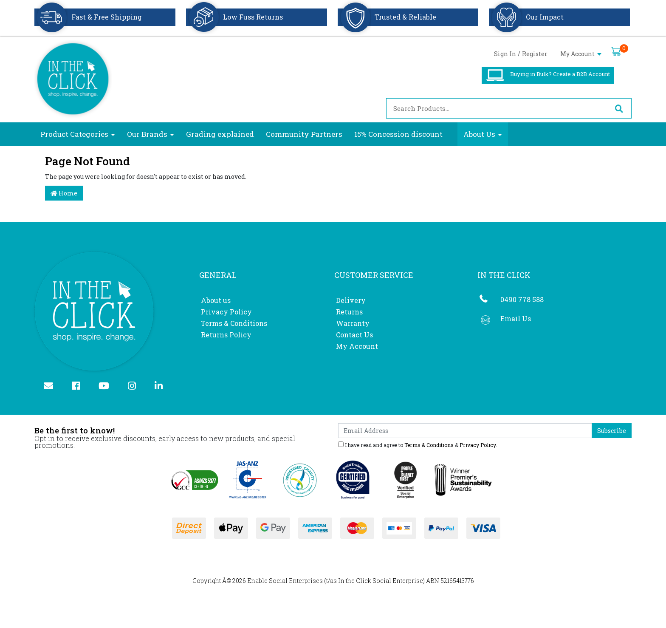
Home (64, 193)
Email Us (515, 318)
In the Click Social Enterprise (380, 581)
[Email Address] (465, 430)
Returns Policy (226, 334)
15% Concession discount (398, 134)
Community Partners (304, 134)
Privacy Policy (226, 311)
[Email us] (52, 386)
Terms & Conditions (234, 323)
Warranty (353, 323)
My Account (580, 54)
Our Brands (147, 134)
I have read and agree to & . (417, 444)
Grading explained (220, 134)
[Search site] (619, 108)
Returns (349, 311)
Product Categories (74, 134)
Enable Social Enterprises (285, 581)
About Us (479, 134)
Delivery (351, 300)
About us (216, 300)
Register (534, 54)
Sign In (505, 54)
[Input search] (497, 108)
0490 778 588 (522, 299)
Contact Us (354, 334)
